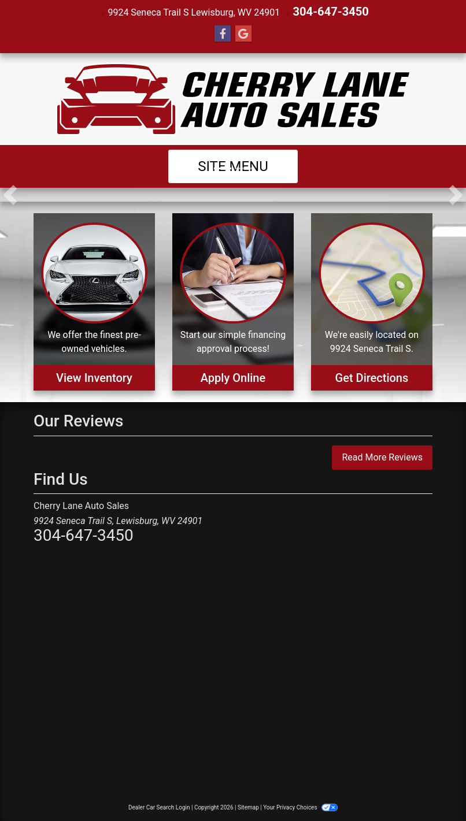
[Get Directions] (371, 300)
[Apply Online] (233, 300)
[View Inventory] (94, 300)
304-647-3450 (331, 11)
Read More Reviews (382, 456)
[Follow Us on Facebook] (222, 33)
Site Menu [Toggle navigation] (233, 165)
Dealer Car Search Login (159, 806)
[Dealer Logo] (233, 98)
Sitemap (248, 806)
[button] (10, 193)
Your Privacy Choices (300, 806)
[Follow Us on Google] (243, 33)
